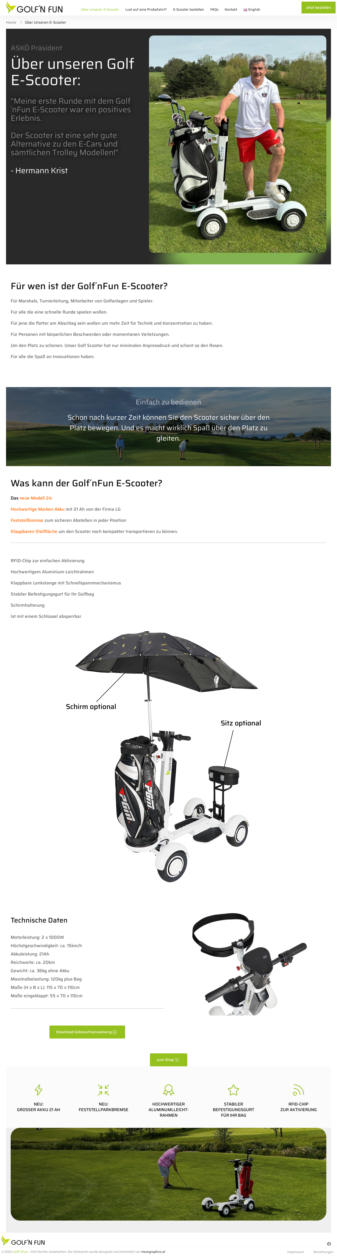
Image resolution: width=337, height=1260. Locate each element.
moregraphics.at (153, 1251)
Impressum (295, 1252)
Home (11, 22)
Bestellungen (324, 1252)
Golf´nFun (20, 1251)
